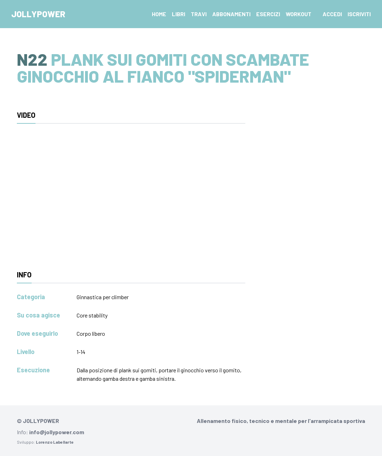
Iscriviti (359, 14)
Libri (178, 14)
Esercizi (268, 14)
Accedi (332, 14)
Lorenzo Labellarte (55, 441)
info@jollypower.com (56, 432)
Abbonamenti (231, 14)
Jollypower (38, 14)
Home (159, 14)
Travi (199, 14)
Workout (298, 14)
